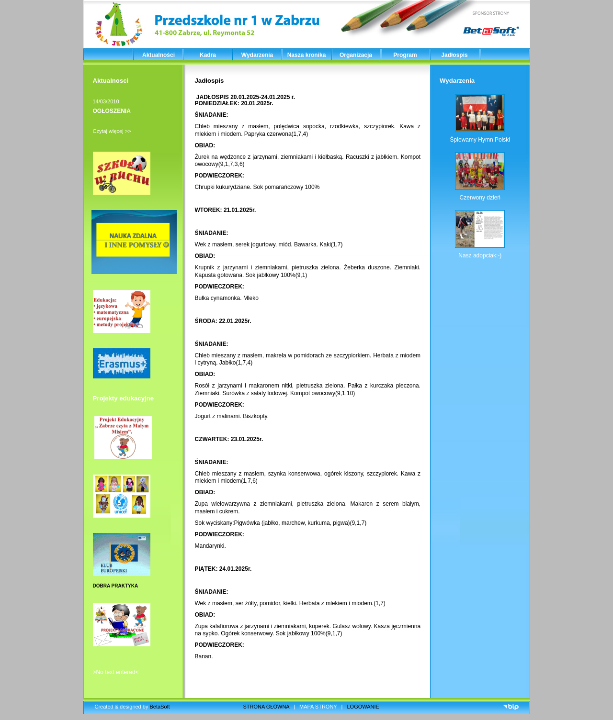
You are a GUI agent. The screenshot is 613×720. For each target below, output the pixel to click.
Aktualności (158, 55)
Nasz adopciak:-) (479, 255)
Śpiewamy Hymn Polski (480, 139)
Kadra (208, 55)
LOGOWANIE (363, 706)
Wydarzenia (257, 55)
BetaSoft (159, 706)
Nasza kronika (306, 55)
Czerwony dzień (480, 197)
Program (405, 55)
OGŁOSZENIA (112, 111)
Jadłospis (454, 55)
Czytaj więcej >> (112, 131)
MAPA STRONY (318, 706)
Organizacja (356, 55)
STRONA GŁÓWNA (266, 706)
